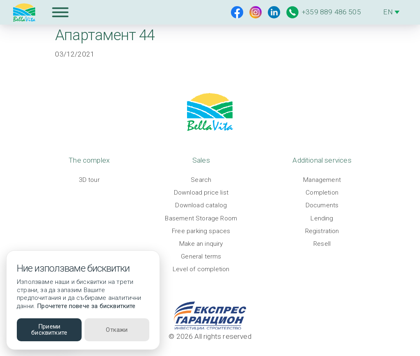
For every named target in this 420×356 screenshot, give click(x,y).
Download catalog (201, 205)
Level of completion (201, 269)
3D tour (89, 180)
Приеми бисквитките (49, 329)
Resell (322, 243)
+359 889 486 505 (323, 12)
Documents (322, 205)
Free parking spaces (201, 231)
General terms (201, 256)
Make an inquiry (201, 243)
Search (201, 180)
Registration (322, 231)
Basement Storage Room (201, 218)
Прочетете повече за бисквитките (86, 306)
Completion (322, 192)
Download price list (201, 192)
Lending (321, 218)
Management (322, 180)
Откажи (117, 329)
